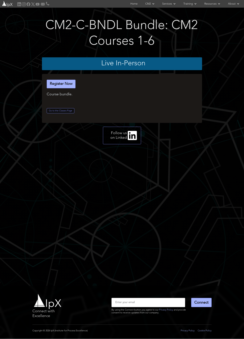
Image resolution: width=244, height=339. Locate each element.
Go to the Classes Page (60, 111)
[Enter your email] (148, 302)
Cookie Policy (205, 331)
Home (134, 3)
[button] (149, 4)
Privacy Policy (166, 310)
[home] (7, 3)
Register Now (61, 84)
